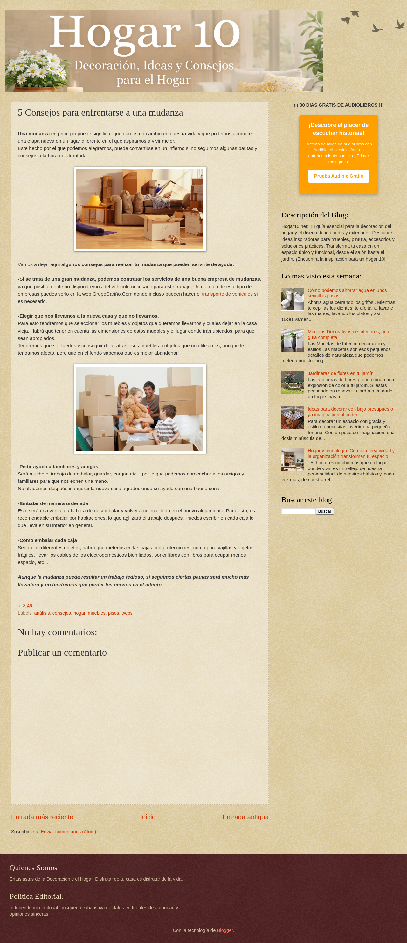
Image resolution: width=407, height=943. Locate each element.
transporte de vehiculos (227, 294)
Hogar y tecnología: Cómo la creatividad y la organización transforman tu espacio (351, 453)
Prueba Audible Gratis (338, 176)
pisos (113, 613)
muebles (97, 613)
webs (127, 613)
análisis (42, 613)
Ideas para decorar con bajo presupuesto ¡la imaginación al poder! (350, 411)
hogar (79, 613)
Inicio (147, 816)
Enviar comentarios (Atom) (68, 831)
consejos (61, 613)
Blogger (225, 930)
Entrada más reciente (42, 816)
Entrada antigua (246, 816)
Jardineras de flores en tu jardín (341, 373)
